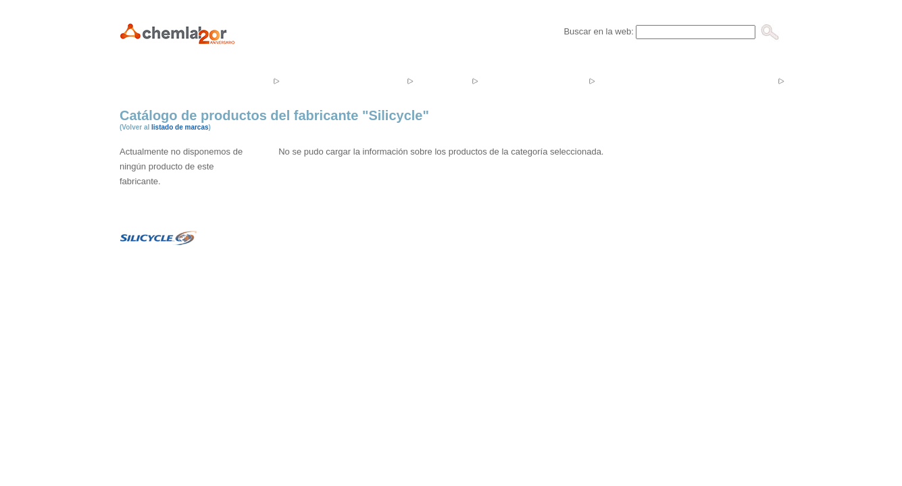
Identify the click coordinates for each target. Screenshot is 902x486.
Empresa (238, 80)
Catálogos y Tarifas (717, 80)
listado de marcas (179, 127)
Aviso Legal (493, 405)
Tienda (441, 80)
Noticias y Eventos (532, 80)
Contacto (818, 80)
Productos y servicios (341, 80)
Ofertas (626, 80)
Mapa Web (544, 405)
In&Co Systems (433, 405)
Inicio (177, 80)
